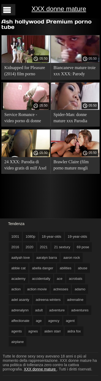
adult (39, 310)
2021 (44, 247)
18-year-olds (51, 236)
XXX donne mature (59, 8)
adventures (79, 310)
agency (54, 321)
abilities (65, 268)
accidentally (41, 279)
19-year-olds (77, 236)
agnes (33, 331)
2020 (29, 247)
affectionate (20, 321)
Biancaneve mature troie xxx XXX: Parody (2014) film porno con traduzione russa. (75, 71)
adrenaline (75, 300)
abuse (82, 268)
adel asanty (20, 300)
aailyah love (20, 258)
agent (70, 321)
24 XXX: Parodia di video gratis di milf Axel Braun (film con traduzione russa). (25, 165)
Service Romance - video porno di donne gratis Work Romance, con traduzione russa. (23, 118)
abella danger (42, 268)
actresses (60, 289)
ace (59, 279)
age (39, 321)
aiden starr (52, 331)
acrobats (75, 279)
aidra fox (74, 331)
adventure (57, 310)
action (16, 289)
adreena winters (48, 300)
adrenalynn (20, 310)
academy (18, 279)
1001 (15, 236)
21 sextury (62, 247)
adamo (80, 289)
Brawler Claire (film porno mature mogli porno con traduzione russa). (72, 165)
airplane (17, 342)
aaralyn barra (46, 258)
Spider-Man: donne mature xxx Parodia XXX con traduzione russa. (71, 118)
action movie (37, 289)
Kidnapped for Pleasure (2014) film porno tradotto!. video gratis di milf (25, 71)
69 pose (83, 247)
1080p (30, 236)
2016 (15, 247)
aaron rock (71, 258)
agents (16, 331)
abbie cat (18, 268)
